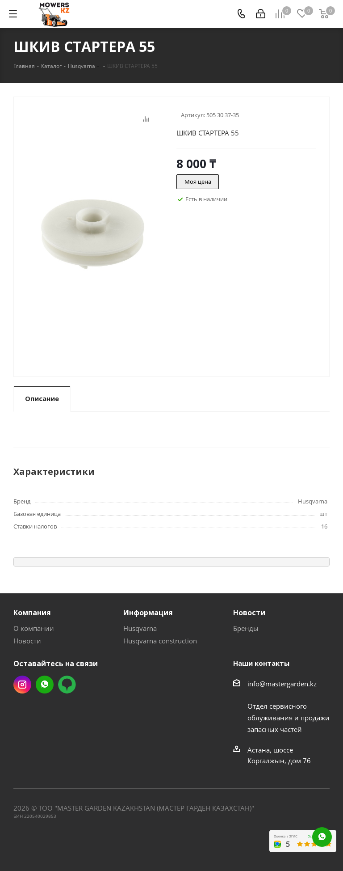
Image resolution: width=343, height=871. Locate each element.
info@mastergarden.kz (282, 683)
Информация (148, 612)
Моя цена (197, 182)
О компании (33, 628)
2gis (67, 684)
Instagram (22, 684)
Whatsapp (45, 684)
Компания (32, 612)
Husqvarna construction (160, 640)
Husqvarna (140, 628)
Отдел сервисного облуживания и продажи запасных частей (288, 718)
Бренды (246, 628)
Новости (27, 640)
